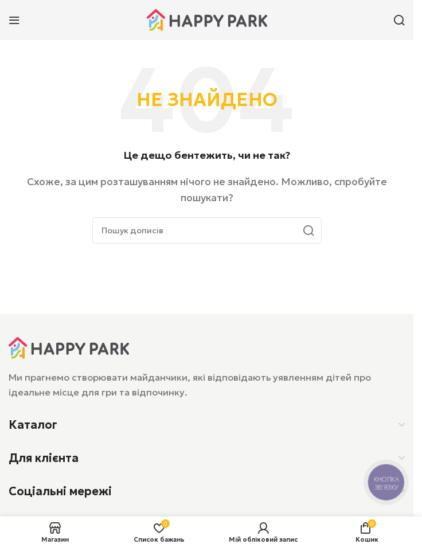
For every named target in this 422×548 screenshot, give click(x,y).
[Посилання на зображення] (69, 347)
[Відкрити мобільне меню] (14, 20)
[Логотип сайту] (207, 19)
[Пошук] (399, 20)
